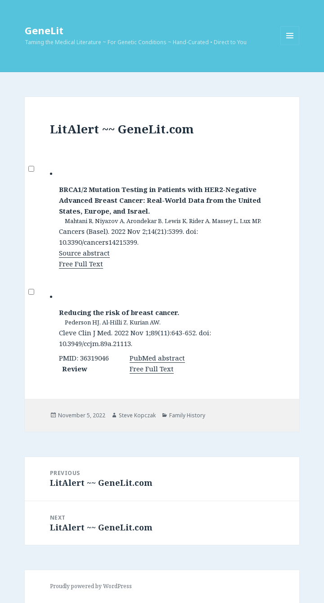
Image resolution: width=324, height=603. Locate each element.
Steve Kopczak (137, 415)
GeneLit (44, 30)
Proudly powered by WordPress (91, 586)
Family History (187, 415)
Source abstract (84, 252)
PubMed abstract (157, 357)
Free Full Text (81, 263)
